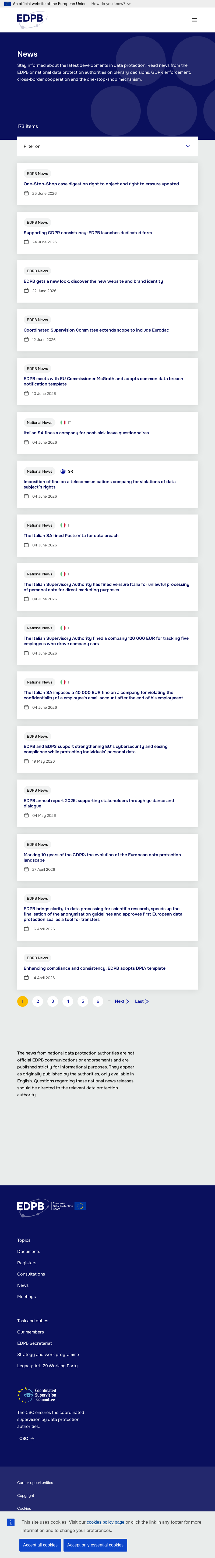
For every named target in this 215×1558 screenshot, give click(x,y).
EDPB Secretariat (34, 1343)
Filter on (32, 147)
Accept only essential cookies (95, 1545)
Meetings (26, 1296)
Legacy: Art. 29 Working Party (47, 1366)
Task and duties (32, 1321)
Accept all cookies (40, 1545)
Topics (23, 1240)
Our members (30, 1332)
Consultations (31, 1274)
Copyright (25, 1495)
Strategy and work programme (48, 1354)
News (23, 1285)
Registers (26, 1263)
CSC (23, 1438)
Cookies (24, 1508)
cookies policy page (105, 1522)
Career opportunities (35, 1482)
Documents (28, 1251)
